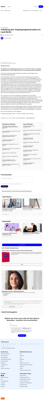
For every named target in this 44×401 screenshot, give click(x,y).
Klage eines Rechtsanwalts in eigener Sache (31, 142)
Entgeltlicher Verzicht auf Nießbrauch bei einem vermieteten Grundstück (10, 165)
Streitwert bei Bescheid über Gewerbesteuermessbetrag (28, 138)
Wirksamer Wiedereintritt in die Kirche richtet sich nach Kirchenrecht (32, 159)
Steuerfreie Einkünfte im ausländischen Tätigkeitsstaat (30, 155)
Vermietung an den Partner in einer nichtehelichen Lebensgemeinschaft (11, 149)
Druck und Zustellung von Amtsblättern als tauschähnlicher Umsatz (30, 150)
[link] (2, 10)
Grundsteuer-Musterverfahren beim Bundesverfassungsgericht (8, 140)
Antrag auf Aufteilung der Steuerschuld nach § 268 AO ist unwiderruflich (11, 132)
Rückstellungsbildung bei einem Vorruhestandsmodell (29, 126)
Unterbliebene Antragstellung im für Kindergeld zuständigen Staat (31, 134)
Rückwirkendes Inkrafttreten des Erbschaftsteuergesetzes (29, 163)
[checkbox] (1, 184)
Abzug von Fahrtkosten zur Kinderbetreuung (10, 156)
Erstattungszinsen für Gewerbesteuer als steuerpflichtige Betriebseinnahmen (9, 136)
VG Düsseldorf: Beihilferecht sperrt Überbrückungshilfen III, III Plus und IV (9, 160)
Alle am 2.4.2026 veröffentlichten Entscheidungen (32, 130)
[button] (9, 6)
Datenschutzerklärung (26, 328)
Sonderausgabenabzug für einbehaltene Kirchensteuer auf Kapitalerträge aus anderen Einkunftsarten (10, 127)
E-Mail (10, 323)
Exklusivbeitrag (5, 199)
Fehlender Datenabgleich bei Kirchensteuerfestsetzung (28, 146)
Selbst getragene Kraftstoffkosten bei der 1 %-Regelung (10, 145)
